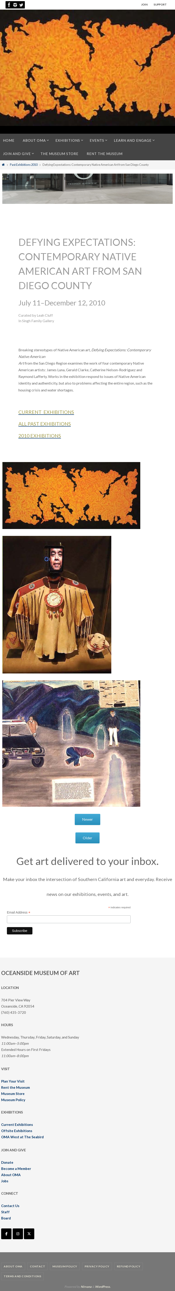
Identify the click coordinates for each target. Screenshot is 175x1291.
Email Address (18, 912)
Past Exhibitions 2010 (23, 164)
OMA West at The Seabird (22, 1137)
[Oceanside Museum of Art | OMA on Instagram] (18, 1233)
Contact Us (10, 1206)
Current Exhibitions (17, 1124)
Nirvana (86, 1286)
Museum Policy (13, 1100)
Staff (5, 1212)
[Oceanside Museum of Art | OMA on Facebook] (6, 1233)
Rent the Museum (15, 1087)
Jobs (4, 1181)
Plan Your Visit (13, 1081)
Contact (37, 1266)
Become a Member (16, 1168)
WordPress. (103, 1286)
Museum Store (13, 1094)
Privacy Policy (97, 1266)
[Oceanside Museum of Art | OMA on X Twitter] (29, 1233)
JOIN (144, 4)
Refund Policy (129, 1266)
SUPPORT (160, 4)
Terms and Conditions (22, 1276)
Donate (7, 1162)
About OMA (11, 1175)
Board (6, 1218)
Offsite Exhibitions (16, 1131)
